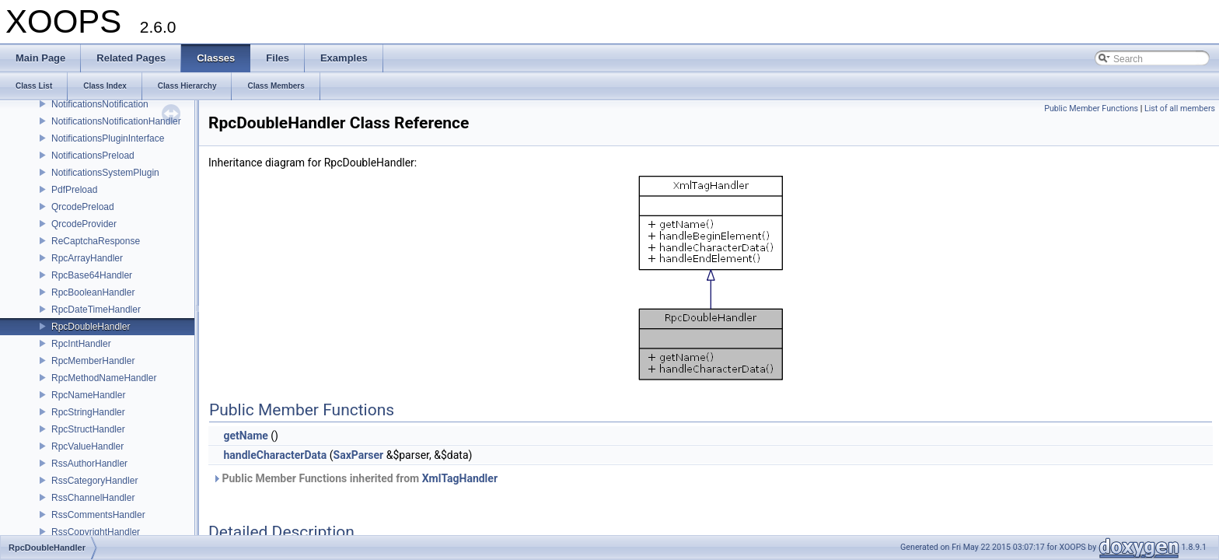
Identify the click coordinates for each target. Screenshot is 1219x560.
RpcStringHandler (88, 412)
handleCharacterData (275, 455)
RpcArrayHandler (87, 258)
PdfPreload (74, 189)
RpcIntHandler (81, 343)
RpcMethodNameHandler (103, 378)
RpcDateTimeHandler (96, 309)
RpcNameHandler (88, 395)
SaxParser (359, 455)
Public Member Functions (1091, 108)
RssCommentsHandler (98, 514)
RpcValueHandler (87, 446)
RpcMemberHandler (92, 360)
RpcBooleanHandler (92, 292)
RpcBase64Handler (91, 275)
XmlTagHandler (460, 478)
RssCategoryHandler (94, 480)
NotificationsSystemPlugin (105, 172)
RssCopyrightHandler (95, 532)
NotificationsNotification (99, 104)
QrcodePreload (82, 206)
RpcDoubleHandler (90, 326)
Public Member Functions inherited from (355, 478)
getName (245, 435)
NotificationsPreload (92, 155)
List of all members (1179, 108)
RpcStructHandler (88, 429)
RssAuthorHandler (89, 463)
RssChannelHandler (92, 497)
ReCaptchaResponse (95, 241)
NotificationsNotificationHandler (116, 121)
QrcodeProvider (84, 224)
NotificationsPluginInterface (107, 138)
